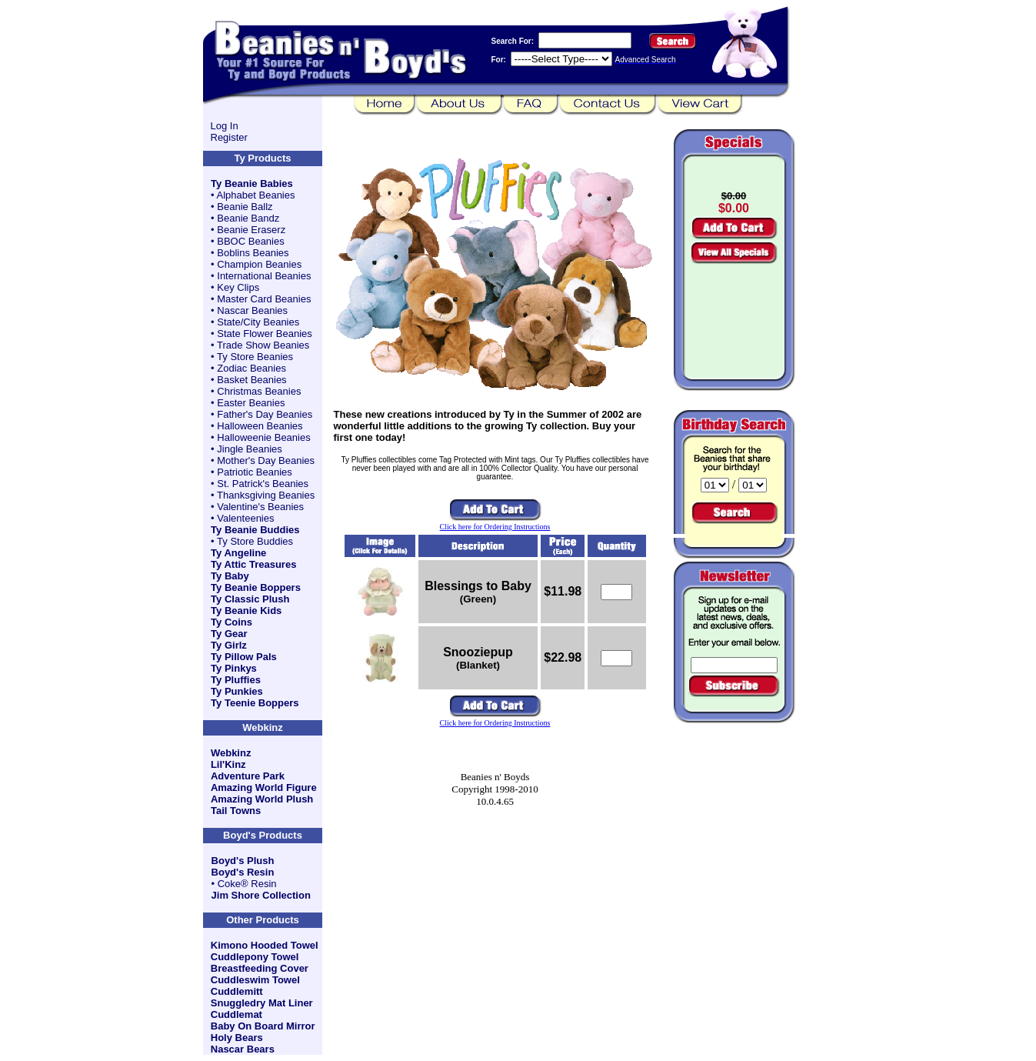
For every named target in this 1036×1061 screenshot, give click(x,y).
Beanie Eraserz (251, 229)
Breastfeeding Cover (259, 968)
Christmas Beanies (259, 391)
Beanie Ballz (244, 206)
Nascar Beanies (252, 310)
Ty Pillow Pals (244, 656)
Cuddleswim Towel (255, 980)
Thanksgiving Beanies (266, 495)
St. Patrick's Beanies (262, 483)
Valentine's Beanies (260, 506)
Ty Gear (229, 633)
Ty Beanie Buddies (255, 530)
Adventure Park (248, 776)
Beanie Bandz (248, 218)
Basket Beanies (251, 379)
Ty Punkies (237, 691)
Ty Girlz (229, 645)
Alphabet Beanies (256, 195)
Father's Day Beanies (264, 414)
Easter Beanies (251, 403)
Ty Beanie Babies (252, 183)
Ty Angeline (238, 553)
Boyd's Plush (243, 860)
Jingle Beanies (249, 449)
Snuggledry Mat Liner (262, 1003)
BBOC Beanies (250, 241)
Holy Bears (237, 1037)
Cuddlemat (236, 1014)
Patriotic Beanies (254, 472)
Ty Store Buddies (255, 541)
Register (229, 137)
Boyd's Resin (243, 872)
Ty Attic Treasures (253, 564)
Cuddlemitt (237, 991)
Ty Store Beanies (255, 356)
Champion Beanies (259, 264)
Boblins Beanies (252, 253)
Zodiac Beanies (251, 368)
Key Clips (238, 287)
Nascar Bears (243, 1049)
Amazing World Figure (264, 787)
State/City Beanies (258, 322)
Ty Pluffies (236, 680)
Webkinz (231, 753)
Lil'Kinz (228, 764)
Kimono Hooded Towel (264, 945)
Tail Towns (236, 810)
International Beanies (264, 276)
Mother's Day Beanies (266, 460)
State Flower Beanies (264, 333)
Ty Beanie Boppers (256, 587)
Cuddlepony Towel (255, 957)
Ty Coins (231, 622)
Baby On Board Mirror (263, 1026)
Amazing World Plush (262, 799)
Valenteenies (245, 518)
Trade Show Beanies (263, 345)
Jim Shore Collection (261, 895)
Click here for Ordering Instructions (495, 526)
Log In (224, 126)
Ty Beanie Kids (246, 610)
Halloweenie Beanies (263, 437)
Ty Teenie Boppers (254, 703)
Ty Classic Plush (250, 599)
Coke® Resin (247, 883)
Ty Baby (230, 576)
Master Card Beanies (264, 299)
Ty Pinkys (234, 668)
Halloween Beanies (259, 426)
